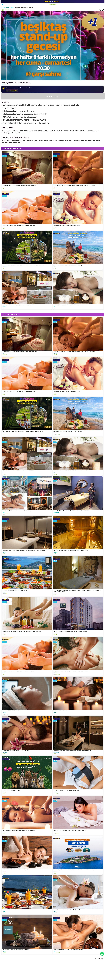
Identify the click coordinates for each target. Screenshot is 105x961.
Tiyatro (12, 7)
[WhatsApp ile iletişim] (102, 954)
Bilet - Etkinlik (7, 7)
